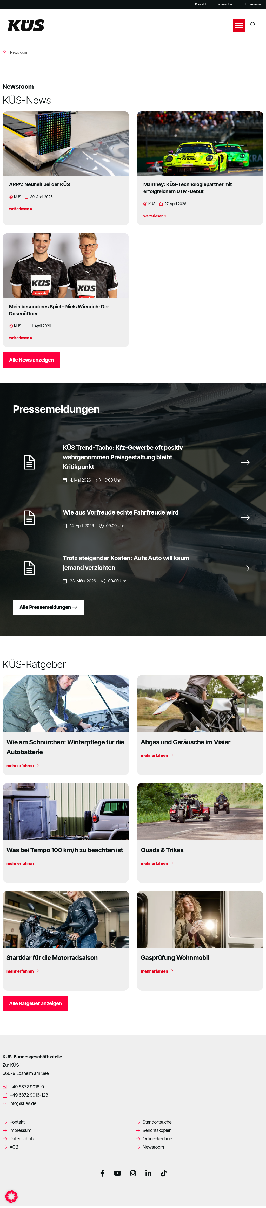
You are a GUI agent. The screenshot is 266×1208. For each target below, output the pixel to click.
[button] (239, 25)
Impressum (253, 4)
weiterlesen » (20, 208)
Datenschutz (225, 4)
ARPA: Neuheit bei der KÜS (39, 184)
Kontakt (200, 4)
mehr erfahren (22, 767)
